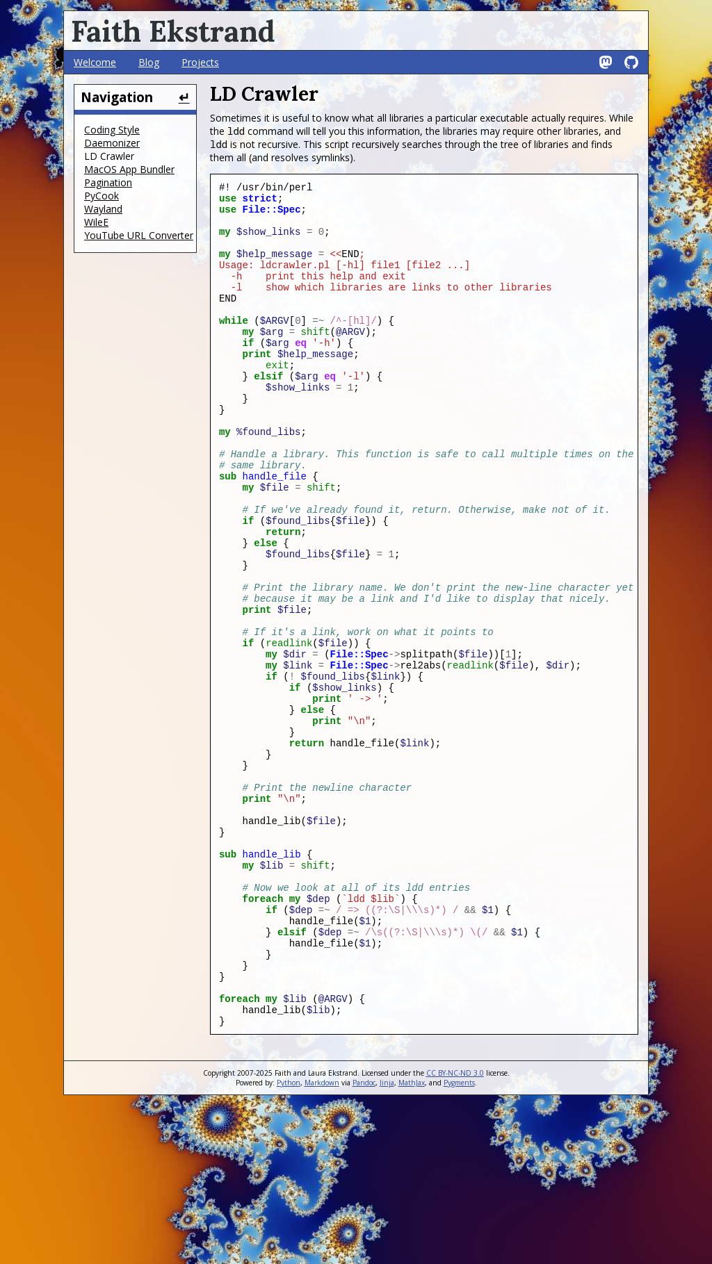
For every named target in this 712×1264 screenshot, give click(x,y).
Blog (148, 62)
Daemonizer (112, 142)
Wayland (103, 208)
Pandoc (364, 1241)
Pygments (459, 1241)
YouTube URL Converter (138, 235)
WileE (96, 222)
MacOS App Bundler (129, 169)
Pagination (108, 182)
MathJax (411, 1241)
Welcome (95, 62)
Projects (200, 62)
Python (288, 1241)
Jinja (387, 1241)
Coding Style (112, 129)
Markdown (322, 1241)
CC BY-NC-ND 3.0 (455, 1231)
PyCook (101, 195)
